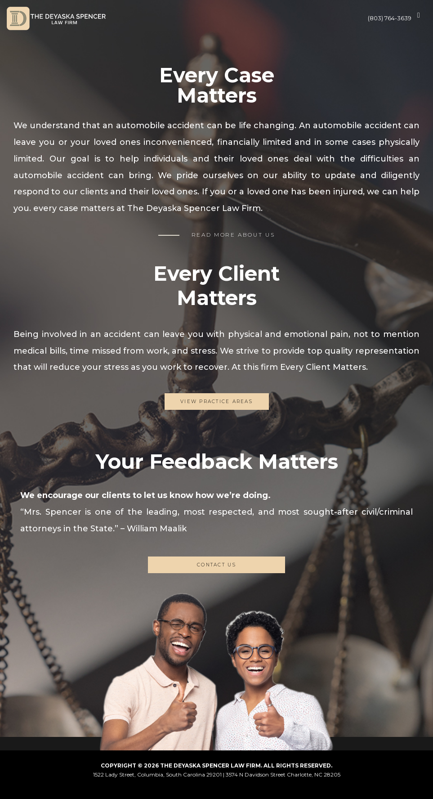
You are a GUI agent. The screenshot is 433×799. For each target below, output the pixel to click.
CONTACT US (216, 565)
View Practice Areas (216, 401)
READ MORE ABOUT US (233, 234)
